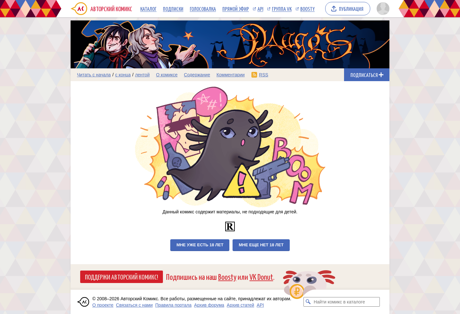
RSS (263, 74)
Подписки (173, 8)
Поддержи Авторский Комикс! (121, 276)
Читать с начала (94, 74)
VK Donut (261, 276)
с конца (123, 74)
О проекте (102, 305)
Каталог (148, 8)
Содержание (197, 74)
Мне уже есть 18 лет (199, 244)
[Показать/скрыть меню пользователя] (381, 8)
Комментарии (231, 74)
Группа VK (282, 8)
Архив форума (209, 305)
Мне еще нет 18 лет (261, 244)
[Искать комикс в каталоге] (308, 301)
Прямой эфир (235, 8)
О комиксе (166, 74)
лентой (142, 74)
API (260, 8)
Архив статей (240, 305)
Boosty (307, 8)
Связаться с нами (134, 305)
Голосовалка (203, 8)
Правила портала (173, 305)
